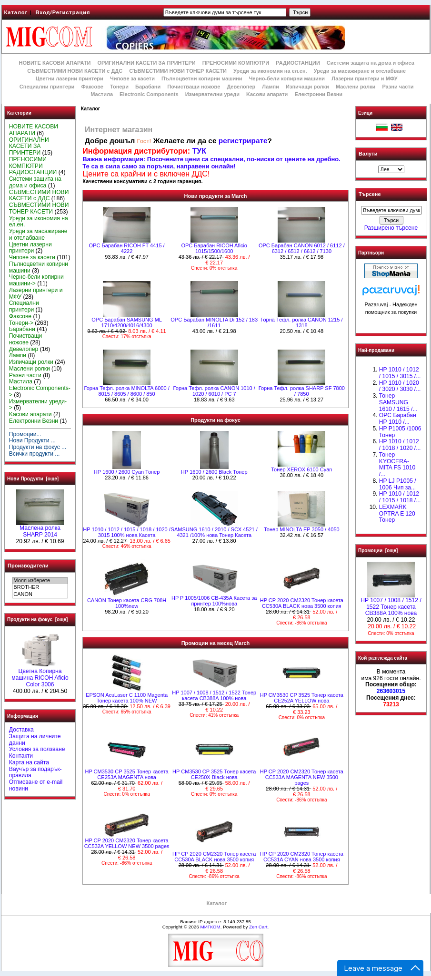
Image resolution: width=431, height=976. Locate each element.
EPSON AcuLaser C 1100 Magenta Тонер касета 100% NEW (127, 697)
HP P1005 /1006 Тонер (400, 432)
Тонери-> (21, 323)
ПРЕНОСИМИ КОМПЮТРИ (235, 63)
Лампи (270, 86)
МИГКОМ (210, 926)
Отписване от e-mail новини (35, 785)
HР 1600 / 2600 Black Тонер (214, 472)
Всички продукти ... (34, 453)
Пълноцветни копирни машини (201, 78)
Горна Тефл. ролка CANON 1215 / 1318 (301, 322)
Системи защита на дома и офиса (370, 63)
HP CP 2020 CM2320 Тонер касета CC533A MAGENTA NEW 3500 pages (301, 777)
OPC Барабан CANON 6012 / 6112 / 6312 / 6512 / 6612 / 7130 (302, 248)
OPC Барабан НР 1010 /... (397, 418)
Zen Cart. (259, 926)
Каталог (16, 12)
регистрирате (243, 141)
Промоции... (25, 434)
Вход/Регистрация (62, 12)
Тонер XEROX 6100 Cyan (301, 469)
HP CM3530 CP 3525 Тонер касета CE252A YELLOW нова (301, 697)
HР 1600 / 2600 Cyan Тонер (127, 472)
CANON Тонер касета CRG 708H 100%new (126, 603)
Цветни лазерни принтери (69, 78)
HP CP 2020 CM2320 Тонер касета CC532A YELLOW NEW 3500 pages (127, 843)
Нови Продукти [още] (33, 478)
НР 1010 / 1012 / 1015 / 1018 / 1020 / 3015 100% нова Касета (126, 532)
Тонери (119, 86)
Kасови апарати (267, 94)
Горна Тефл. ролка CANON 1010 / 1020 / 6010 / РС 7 (214, 391)
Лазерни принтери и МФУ (364, 78)
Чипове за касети (132, 78)
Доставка (21, 729)
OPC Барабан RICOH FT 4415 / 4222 (127, 248)
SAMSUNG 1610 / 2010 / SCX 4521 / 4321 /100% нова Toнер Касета (214, 532)
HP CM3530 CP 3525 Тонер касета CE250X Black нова (214, 774)
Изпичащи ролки (307, 86)
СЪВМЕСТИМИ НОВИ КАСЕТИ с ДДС (74, 71)
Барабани (147, 86)
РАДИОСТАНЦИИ (298, 63)
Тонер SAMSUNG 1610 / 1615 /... (398, 402)
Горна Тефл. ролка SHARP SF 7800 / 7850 (302, 391)
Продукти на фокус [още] (37, 619)
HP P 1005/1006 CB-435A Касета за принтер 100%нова (214, 600)
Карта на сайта (29, 762)
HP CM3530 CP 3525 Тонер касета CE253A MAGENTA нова (126, 774)
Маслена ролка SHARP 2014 (40, 529)
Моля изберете (39, 580)
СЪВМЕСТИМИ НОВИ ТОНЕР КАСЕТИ (178, 71)
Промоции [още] (378, 550)
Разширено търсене (391, 227)
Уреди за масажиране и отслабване (360, 71)
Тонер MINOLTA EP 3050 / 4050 (302, 529)
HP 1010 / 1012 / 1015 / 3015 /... (400, 373)
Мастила (101, 94)
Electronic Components (149, 94)
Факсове (92, 86)
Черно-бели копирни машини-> (36, 280)
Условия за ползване (37, 749)
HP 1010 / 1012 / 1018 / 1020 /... (400, 444)
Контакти (21, 755)
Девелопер (241, 86)
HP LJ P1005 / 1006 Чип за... (397, 484)
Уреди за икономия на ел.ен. (270, 71)
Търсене (370, 194)
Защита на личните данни (35, 739)
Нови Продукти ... (32, 440)
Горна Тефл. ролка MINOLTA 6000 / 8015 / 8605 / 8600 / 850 (127, 391)
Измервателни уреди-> (38, 404)
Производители (28, 565)
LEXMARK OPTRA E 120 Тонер (397, 514)
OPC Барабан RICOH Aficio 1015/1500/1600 (214, 248)
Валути (368, 153)
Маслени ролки (355, 86)
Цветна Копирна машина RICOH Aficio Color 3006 (40, 675)
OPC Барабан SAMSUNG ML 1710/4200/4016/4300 (126, 322)
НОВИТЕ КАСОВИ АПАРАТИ (54, 63)
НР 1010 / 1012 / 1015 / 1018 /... (400, 497)
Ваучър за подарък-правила (35, 772)
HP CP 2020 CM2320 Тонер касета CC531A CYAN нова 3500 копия (301, 856)
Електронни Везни (318, 94)
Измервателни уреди (212, 94)
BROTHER (39, 587)
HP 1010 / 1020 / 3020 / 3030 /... (400, 386)
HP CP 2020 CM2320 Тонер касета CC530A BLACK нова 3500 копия (301, 603)
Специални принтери (47, 86)
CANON (39, 594)
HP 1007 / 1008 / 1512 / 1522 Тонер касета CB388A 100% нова (214, 695)
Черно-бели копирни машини (287, 78)
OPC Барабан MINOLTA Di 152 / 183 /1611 (214, 322)
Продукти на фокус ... (37, 447)
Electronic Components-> (39, 391)
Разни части (397, 86)
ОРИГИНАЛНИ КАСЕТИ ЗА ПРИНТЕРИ (147, 63)
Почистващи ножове (193, 86)
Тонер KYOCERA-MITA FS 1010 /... (397, 464)
